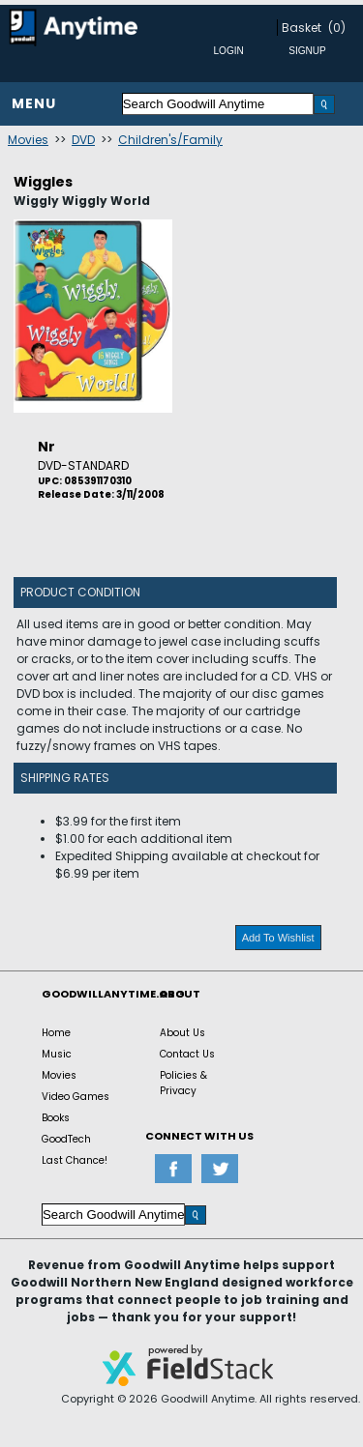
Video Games (75, 1096)
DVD (83, 139)
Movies (28, 139)
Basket (301, 27)
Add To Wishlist (278, 937)
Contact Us (187, 1054)
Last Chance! (74, 1160)
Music (57, 1054)
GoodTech (66, 1139)
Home (56, 1033)
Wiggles (43, 181)
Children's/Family (170, 139)
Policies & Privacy (183, 1083)
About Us (182, 1033)
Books (56, 1118)
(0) (337, 27)
